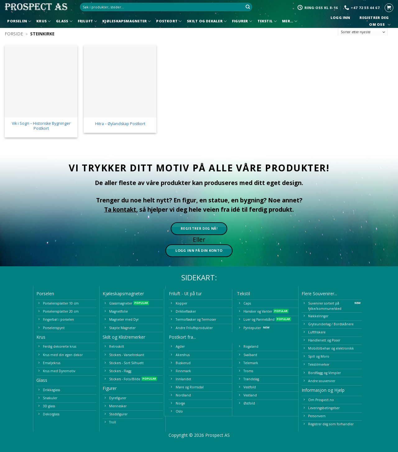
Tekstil (267, 21)
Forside (14, 34)
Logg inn (340, 18)
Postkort (169, 21)
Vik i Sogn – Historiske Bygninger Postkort (41, 126)
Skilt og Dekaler (207, 21)
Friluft (87, 21)
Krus (43, 21)
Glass (64, 21)
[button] (389, 7)
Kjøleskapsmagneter (126, 21)
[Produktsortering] (363, 32)
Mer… (289, 21)
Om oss (379, 25)
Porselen (19, 21)
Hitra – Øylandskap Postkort (120, 123)
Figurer (242, 21)
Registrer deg (374, 18)
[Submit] (248, 7)
